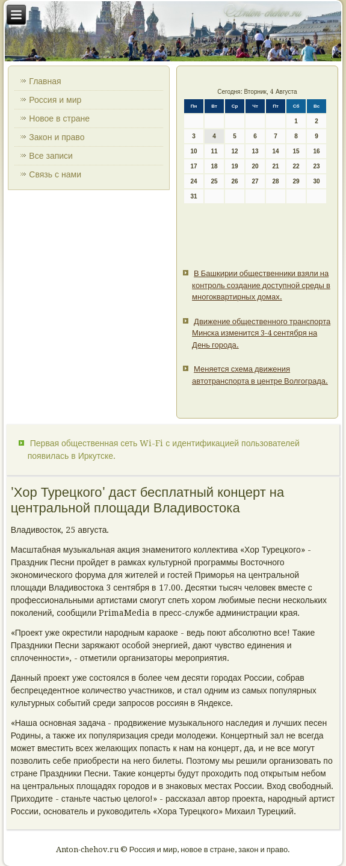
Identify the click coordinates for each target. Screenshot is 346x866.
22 (296, 166)
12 (235, 151)
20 (255, 166)
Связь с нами (55, 174)
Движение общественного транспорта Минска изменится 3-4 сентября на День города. (261, 333)
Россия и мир (55, 100)
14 (276, 151)
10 (194, 151)
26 (235, 181)
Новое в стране (59, 118)
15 (296, 151)
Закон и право (56, 137)
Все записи (51, 156)
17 (194, 166)
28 (276, 181)
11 (214, 151)
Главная (45, 81)
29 (296, 181)
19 (235, 166)
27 (255, 181)
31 (194, 196)
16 (317, 151)
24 (194, 181)
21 (276, 166)
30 (317, 181)
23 (317, 166)
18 (214, 166)
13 (255, 151)
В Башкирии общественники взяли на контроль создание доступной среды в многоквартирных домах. (261, 285)
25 (214, 181)
